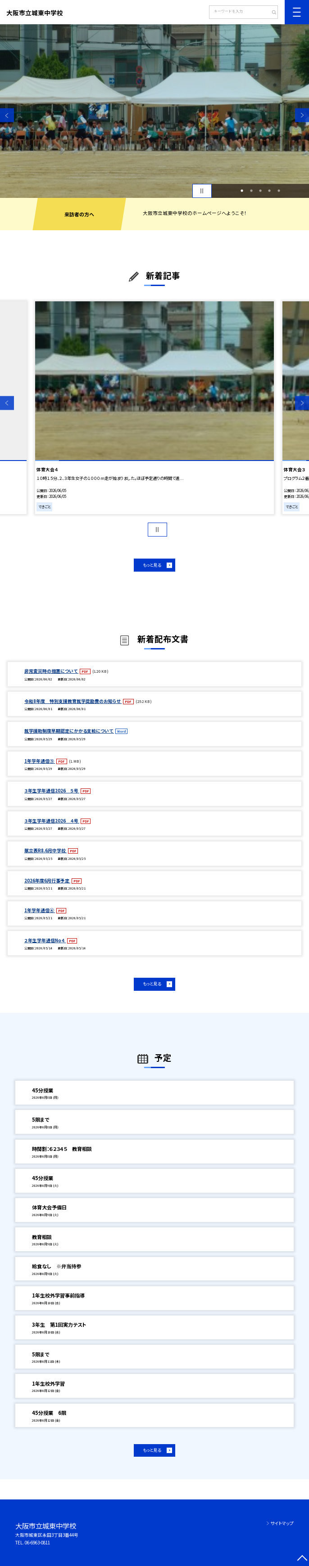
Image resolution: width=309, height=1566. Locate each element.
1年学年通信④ (39, 910)
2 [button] (251, 190)
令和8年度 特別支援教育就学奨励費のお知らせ (73, 701)
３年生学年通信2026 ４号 (51, 821)
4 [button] (269, 190)
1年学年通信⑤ (39, 761)
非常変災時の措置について (51, 671)
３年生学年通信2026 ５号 (51, 790)
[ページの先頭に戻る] (302, 1559)
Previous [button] (7, 115)
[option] (154, 111)
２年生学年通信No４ (45, 940)
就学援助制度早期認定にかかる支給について (69, 731)
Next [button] (302, 115)
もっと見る (152, 565)
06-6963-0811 (37, 1542)
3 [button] (260, 190)
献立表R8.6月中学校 (45, 850)
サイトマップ (282, 1523)
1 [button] (242, 190)
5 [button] (278, 190)
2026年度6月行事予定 (47, 880)
